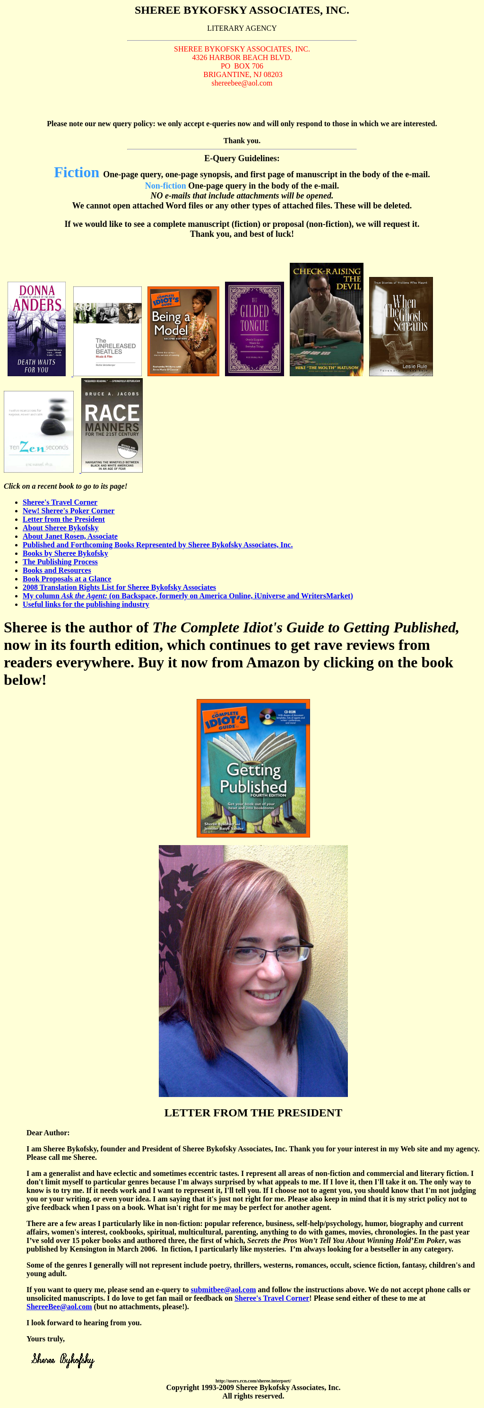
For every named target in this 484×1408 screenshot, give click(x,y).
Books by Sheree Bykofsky (65, 553)
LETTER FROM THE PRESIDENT (253, 1112)
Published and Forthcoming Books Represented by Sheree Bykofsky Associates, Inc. (158, 545)
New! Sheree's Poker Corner (68, 511)
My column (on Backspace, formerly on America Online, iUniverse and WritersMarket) (188, 596)
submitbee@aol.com (223, 1290)
